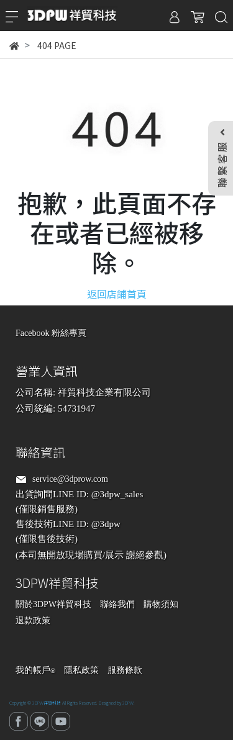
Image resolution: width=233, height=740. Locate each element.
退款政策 (33, 620)
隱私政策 (81, 670)
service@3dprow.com (70, 479)
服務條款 (124, 670)
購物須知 (161, 604)
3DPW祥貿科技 (46, 703)
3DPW (128, 703)
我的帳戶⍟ (35, 670)
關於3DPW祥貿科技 (53, 604)
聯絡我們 (117, 604)
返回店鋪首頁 (117, 293)
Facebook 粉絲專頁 (51, 333)
